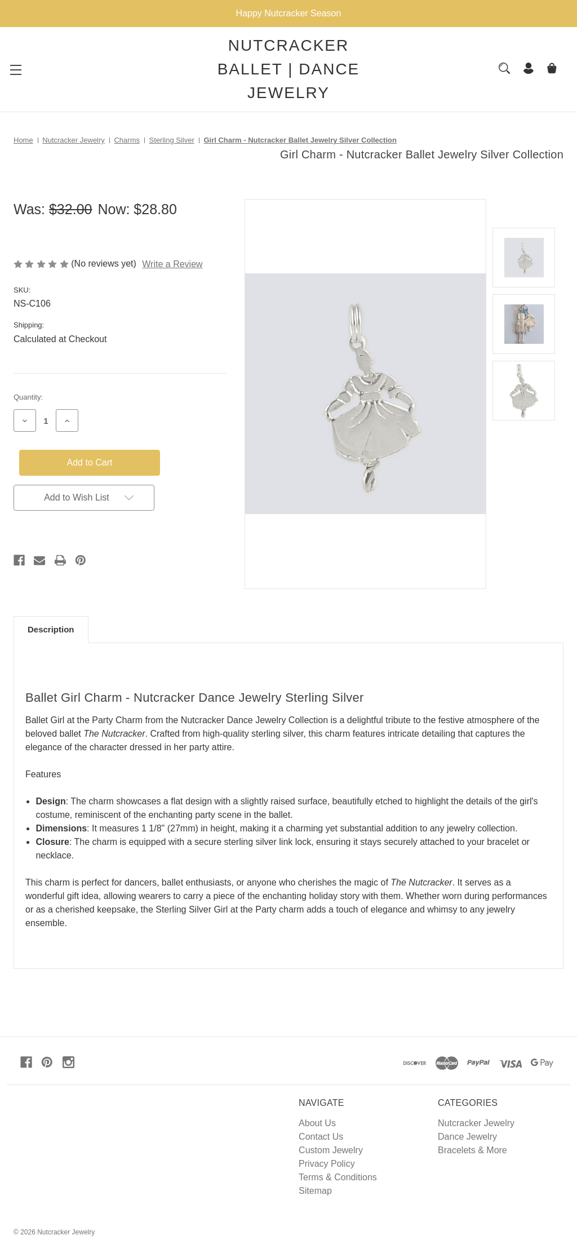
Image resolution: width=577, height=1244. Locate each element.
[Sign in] (528, 70)
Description (51, 629)
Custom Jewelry (331, 1150)
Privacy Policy (327, 1163)
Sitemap (315, 1191)
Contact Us (321, 1136)
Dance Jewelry (467, 1136)
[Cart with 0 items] (551, 70)
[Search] (504, 68)
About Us (317, 1123)
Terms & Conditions (338, 1177)
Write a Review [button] (172, 264)
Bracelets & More (472, 1150)
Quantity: (28, 397)
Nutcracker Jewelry (476, 1123)
